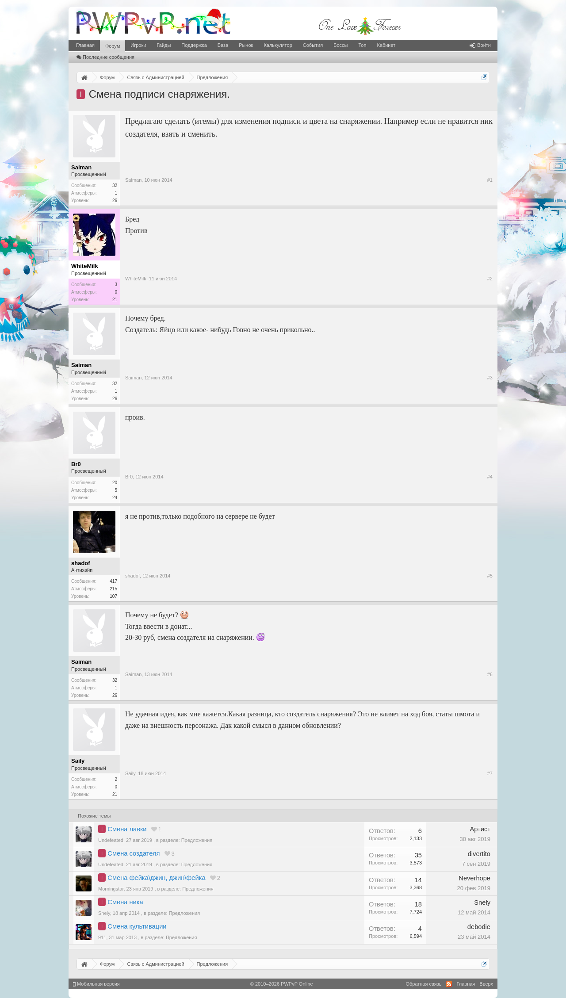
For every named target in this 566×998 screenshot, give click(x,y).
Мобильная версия (96, 984)
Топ (362, 45)
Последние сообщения (105, 57)
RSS (449, 984)
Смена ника (125, 902)
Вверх (486, 984)
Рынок (246, 45)
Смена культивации (136, 926)
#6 (490, 674)
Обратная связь (423, 984)
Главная (85, 45)
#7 (490, 773)
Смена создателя (133, 853)
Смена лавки (126, 829)
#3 (490, 377)
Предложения (197, 840)
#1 (490, 180)
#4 (490, 476)
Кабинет (386, 45)
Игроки (138, 45)
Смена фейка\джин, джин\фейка (156, 877)
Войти (480, 45)
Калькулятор (278, 45)
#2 (490, 278)
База (223, 45)
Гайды (164, 45)
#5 (490, 575)
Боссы (340, 45)
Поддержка (194, 45)
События (313, 45)
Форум (112, 46)
